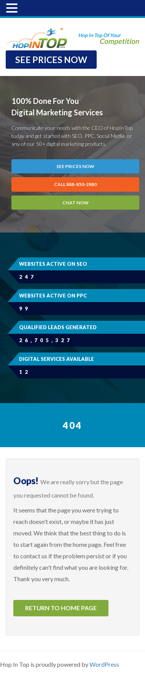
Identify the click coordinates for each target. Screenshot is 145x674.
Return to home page (61, 607)
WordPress (104, 664)
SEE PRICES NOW (51, 59)
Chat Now (75, 202)
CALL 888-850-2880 (75, 184)
